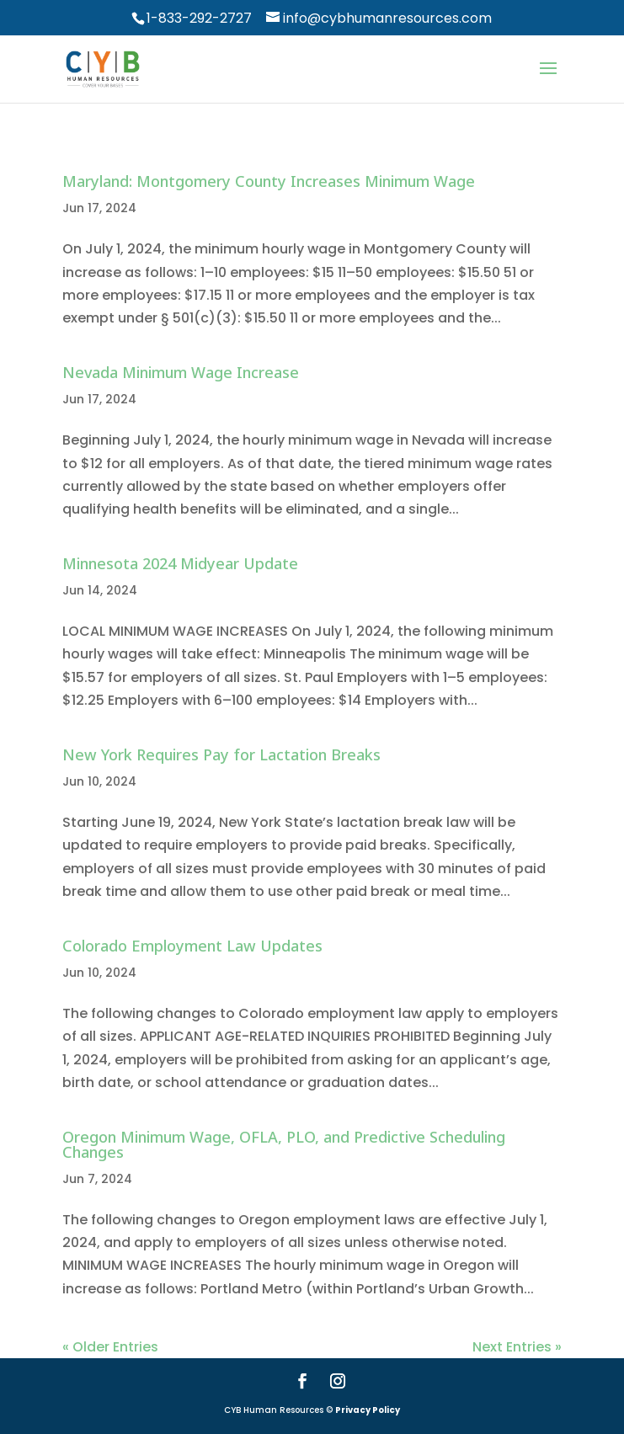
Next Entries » (517, 1347)
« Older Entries (110, 1347)
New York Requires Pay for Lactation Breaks (221, 754)
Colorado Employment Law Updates (192, 946)
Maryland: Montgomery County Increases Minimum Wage (268, 181)
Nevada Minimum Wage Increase (180, 372)
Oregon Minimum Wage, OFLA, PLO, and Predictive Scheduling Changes (283, 1144)
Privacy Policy (367, 1410)
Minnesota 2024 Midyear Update (180, 563)
